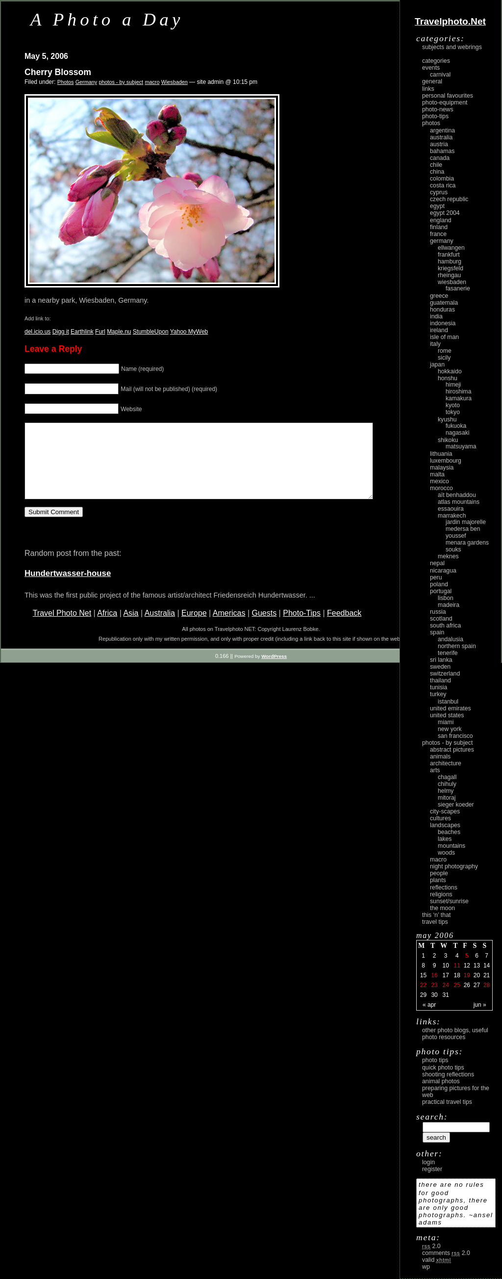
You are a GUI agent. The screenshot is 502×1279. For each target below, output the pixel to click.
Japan (437, 364)
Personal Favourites (447, 95)
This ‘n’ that (436, 915)
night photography (454, 866)
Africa (107, 628)
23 (434, 985)
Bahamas (442, 151)
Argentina (442, 130)
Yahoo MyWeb (189, 331)
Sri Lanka (441, 659)
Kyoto (453, 405)
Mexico (439, 481)
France (438, 234)
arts (435, 770)
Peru (436, 577)
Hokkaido (450, 371)
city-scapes (445, 811)
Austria (439, 144)
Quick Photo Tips (443, 1067)
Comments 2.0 (446, 1253)
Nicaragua (443, 570)
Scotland (441, 618)
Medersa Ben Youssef (463, 532)
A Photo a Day (107, 19)
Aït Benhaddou (457, 495)
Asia (130, 628)
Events (431, 67)
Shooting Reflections (448, 1074)
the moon (442, 908)
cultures (440, 818)
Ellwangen (451, 247)
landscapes (445, 825)
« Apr (429, 1004)
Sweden (440, 666)
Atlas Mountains (458, 501)
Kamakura (459, 398)
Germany (86, 82)
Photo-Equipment (444, 102)
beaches (449, 832)
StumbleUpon (151, 331)
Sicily (444, 357)
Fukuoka (456, 425)
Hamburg (449, 261)
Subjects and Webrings (452, 47)
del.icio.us (37, 331)
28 (486, 985)
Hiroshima (458, 391)
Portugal (441, 591)
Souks (453, 549)
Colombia (442, 178)
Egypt (437, 206)
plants (438, 880)
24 (445, 985)
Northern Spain (457, 646)
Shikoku (448, 440)
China (437, 171)
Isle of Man (444, 337)
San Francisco (455, 735)
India (436, 316)
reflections (443, 887)
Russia (438, 611)
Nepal (437, 563)
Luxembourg (445, 460)
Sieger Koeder (456, 804)
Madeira (448, 604)
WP (426, 1266)
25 (457, 985)
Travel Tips (435, 921)
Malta (437, 474)
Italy (435, 343)
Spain (437, 632)
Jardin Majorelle (466, 522)
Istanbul (448, 701)
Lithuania (441, 453)
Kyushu (447, 419)
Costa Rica (442, 185)
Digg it (60, 331)
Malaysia (441, 467)
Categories (436, 60)
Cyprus (439, 192)
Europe (194, 628)
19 (467, 975)
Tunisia (438, 687)
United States (447, 715)
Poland (439, 584)
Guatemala (444, 302)
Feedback (344, 628)
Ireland (439, 330)
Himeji (453, 384)
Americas (229, 628)
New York (450, 729)
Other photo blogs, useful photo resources (455, 1034)
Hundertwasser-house (68, 588)
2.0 (431, 1246)
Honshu (447, 378)
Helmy (445, 790)
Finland (439, 227)
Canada (440, 158)
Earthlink (82, 331)
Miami (445, 722)
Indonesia (442, 323)
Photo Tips (435, 1060)
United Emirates (450, 708)
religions (441, 894)
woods (446, 852)
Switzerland (445, 673)
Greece (439, 295)
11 (457, 965)
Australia (160, 628)
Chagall (447, 777)
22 (423, 985)
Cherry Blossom (58, 72)
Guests (263, 628)
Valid (436, 1259)
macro (152, 82)
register (432, 1169)
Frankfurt (449, 254)
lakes (445, 838)
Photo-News (437, 109)
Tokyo (453, 412)
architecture (445, 763)
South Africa (445, 625)
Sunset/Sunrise (449, 901)
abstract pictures (452, 749)
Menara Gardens (467, 542)
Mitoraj (446, 797)
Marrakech (452, 515)
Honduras (442, 309)
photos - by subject (121, 82)
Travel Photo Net (62, 628)
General (432, 81)
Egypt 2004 (445, 212)
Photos (65, 82)
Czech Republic (449, 199)
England (441, 220)
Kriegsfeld (450, 268)
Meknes (448, 556)
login (428, 1162)
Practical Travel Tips (447, 1101)
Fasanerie (458, 288)
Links (428, 88)
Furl (100, 331)
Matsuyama (461, 446)
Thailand (440, 680)
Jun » (480, 1004)
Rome (445, 350)
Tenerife (448, 653)
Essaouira (451, 508)
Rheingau (449, 275)
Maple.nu (119, 331)
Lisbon (445, 598)
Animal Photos (441, 1081)
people (439, 873)
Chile (436, 164)
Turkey (438, 694)
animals (440, 756)
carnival (440, 74)
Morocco (441, 488)
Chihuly (447, 784)
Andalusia (450, 639)
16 (434, 975)
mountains (451, 845)
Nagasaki (457, 432)
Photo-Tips (302, 628)
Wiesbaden (174, 82)
